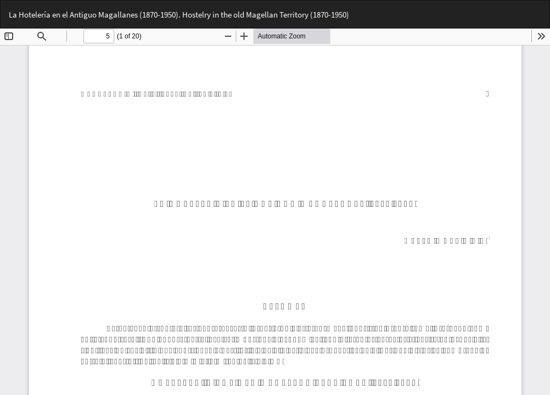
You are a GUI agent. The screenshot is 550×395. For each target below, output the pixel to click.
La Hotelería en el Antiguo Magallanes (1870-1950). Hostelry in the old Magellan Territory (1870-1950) (179, 14)
